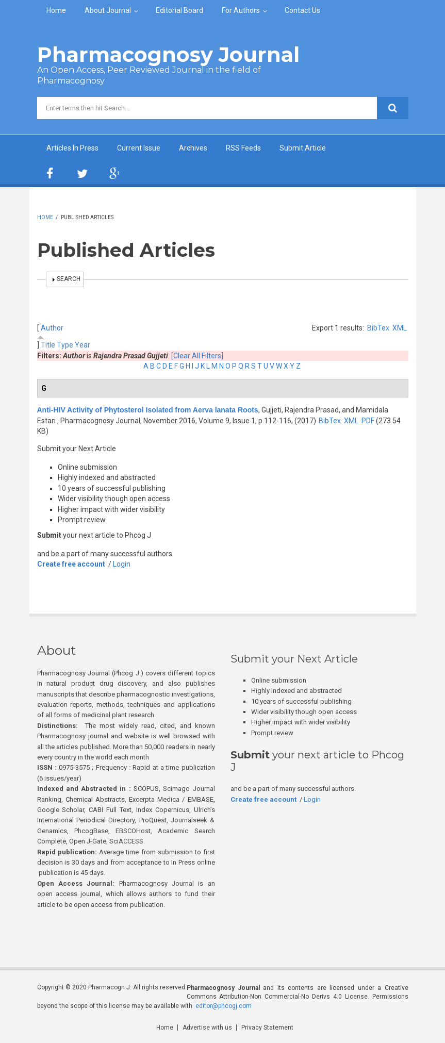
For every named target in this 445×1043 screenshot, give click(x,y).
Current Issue (138, 148)
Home (56, 10)
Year (82, 345)
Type (65, 345)
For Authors (241, 10)
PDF (367, 421)
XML (399, 328)
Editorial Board (179, 10)
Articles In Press (72, 148)
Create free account (71, 564)
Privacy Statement (267, 1027)
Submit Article (302, 148)
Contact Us (302, 10)
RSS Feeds (243, 148)
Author (52, 328)
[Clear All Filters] (197, 356)
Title (48, 345)
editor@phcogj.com (223, 1005)
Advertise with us (207, 1027)
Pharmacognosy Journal (168, 54)
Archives (193, 148)
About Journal (108, 10)
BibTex (378, 328)
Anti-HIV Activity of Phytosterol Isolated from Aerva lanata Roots (147, 410)
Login (121, 564)
